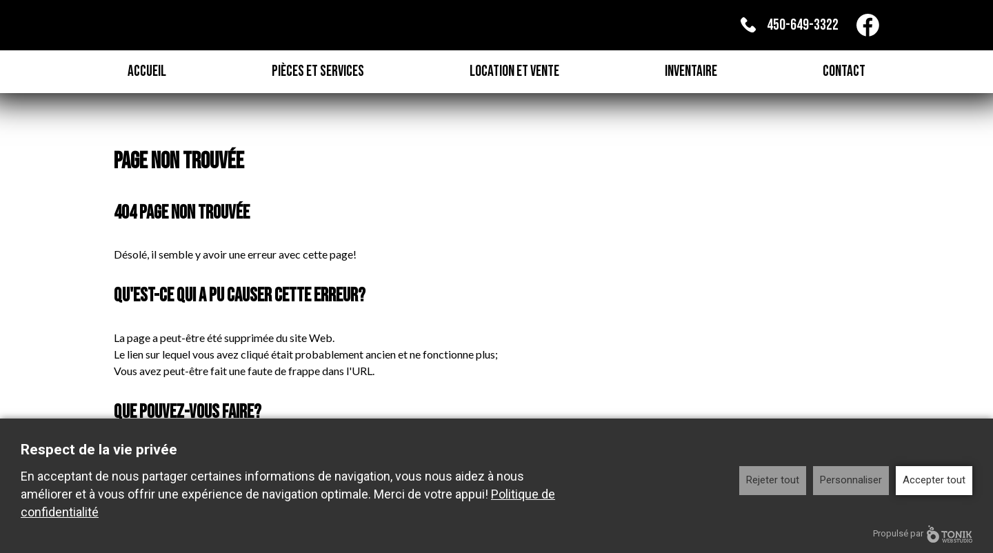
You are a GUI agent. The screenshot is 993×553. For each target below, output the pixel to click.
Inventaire (691, 71)
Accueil (147, 71)
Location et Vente (514, 71)
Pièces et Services (318, 71)
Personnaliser (851, 480)
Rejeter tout (772, 480)
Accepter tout (934, 480)
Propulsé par (922, 534)
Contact (844, 71)
